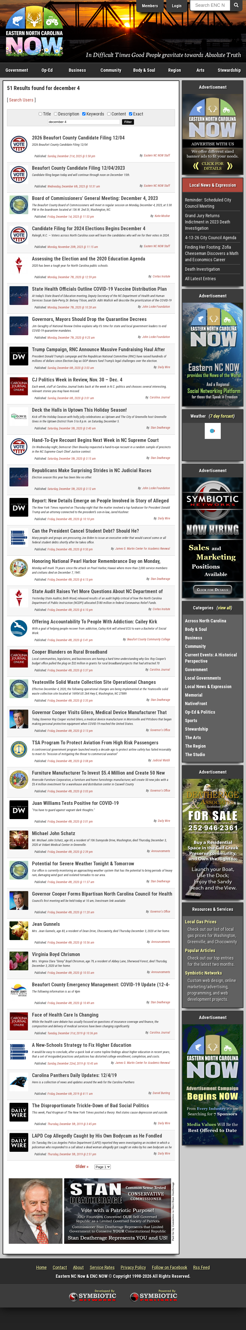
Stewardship (229, 70)
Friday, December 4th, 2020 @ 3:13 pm (70, 731)
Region (174, 70)
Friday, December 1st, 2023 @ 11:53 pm (71, 216)
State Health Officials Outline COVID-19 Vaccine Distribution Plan (99, 289)
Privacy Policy (133, 1267)
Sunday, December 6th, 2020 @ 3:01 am (71, 398)
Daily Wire (164, 367)
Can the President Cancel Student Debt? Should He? (85, 531)
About (78, 1267)
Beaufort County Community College (148, 639)
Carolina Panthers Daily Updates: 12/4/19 (74, 1075)
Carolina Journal (160, 397)
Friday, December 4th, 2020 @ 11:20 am (71, 912)
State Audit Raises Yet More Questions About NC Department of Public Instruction (97, 594)
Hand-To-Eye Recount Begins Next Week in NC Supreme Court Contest (95, 443)
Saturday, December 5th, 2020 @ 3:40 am (72, 428)
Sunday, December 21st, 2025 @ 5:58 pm (71, 156)
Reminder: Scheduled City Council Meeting (208, 203)
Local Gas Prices (200, 921)
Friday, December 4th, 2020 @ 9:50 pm (70, 549)
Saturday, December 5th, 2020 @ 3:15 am (72, 458)
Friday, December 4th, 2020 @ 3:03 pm (70, 791)
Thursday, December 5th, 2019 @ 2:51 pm (72, 1154)
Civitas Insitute (161, 276)
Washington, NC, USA (212, 441)
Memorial (193, 695)
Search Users (21, 99)
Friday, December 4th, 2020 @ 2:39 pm (70, 852)
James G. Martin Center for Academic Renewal (142, 548)
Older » (82, 1166)
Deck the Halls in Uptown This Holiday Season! (79, 410)
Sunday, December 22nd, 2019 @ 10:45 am (73, 1063)
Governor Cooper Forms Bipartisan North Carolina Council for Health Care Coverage (102, 897)
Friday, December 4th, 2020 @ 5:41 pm (70, 640)
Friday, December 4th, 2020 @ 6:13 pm (70, 579)
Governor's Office (160, 730)
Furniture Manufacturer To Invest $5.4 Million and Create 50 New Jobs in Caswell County (98, 776)
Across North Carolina (205, 620)
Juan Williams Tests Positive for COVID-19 (75, 803)
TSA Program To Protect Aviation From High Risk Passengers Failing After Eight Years (95, 745)
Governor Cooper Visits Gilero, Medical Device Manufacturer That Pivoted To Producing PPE (99, 715)
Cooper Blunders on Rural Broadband (69, 652)
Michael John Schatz (53, 833)
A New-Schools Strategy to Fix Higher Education (81, 1045)
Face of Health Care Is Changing (65, 1015)
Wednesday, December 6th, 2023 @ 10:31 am (74, 186)
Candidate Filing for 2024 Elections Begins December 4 (88, 228)
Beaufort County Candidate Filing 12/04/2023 (78, 168)
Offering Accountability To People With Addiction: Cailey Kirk (94, 622)
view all (224, 607)
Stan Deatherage (160, 427)
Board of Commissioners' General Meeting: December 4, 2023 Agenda (95, 201)
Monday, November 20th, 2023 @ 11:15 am (73, 247)
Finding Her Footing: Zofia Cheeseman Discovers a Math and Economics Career (211, 253)
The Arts (193, 737)
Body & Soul (144, 70)
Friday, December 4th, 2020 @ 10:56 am (71, 942)
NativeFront (196, 703)
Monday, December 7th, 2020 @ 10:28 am (72, 307)
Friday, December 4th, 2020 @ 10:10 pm (71, 519)
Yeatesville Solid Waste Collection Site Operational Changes (94, 682)
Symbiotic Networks (203, 973)
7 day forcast (221, 416)
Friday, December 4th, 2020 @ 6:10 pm (70, 610)
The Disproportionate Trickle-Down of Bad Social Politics (90, 1106)
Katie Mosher (162, 216)
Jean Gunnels (46, 924)
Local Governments (203, 678)
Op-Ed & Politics (200, 712)
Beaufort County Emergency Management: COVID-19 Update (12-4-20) (101, 987)
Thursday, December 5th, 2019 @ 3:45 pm (72, 1124)
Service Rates (102, 1267)
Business (77, 70)
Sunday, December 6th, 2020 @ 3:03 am (71, 368)
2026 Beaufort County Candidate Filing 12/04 (78, 138)
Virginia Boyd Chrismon (56, 954)
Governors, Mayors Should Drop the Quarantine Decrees (89, 319)
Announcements (160, 851)
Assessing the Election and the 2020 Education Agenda (88, 259)
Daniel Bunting (161, 1093)
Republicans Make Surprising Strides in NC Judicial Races (91, 470)
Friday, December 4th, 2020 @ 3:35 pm (70, 700)
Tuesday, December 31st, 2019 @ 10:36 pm (73, 1033)
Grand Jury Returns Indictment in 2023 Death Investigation (207, 222)
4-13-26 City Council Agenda (210, 237)
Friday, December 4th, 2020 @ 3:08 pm (70, 761)
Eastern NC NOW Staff (157, 155)
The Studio (195, 754)
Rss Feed (201, 1267)
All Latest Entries (200, 278)
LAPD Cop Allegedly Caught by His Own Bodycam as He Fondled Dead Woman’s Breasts (97, 1139)
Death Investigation (202, 269)
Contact (60, 1267)
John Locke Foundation (156, 306)
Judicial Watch (161, 760)
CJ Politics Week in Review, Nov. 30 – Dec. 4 (77, 380)
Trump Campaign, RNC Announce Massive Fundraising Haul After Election (98, 352)
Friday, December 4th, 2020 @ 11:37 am (71, 882)
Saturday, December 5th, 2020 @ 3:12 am (72, 489)
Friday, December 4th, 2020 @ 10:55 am (71, 973)
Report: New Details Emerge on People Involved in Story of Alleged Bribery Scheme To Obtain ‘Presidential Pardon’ (100, 503)
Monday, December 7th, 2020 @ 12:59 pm (72, 277)
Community (110, 70)
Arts (200, 70)
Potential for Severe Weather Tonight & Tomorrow (83, 864)
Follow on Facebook (169, 1267)
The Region (195, 746)
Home (41, 1267)
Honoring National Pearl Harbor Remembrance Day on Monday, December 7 (96, 564)
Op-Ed (47, 70)
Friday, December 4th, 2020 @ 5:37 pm (70, 670)
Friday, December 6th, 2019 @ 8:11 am (70, 1094)
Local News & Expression (208, 686)
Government (17, 70)
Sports (191, 720)
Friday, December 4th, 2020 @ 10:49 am (71, 1003)
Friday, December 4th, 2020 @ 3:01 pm (70, 821)
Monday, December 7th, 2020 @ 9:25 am (71, 337)
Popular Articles (200, 950)
